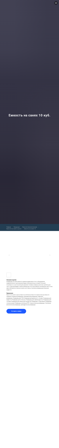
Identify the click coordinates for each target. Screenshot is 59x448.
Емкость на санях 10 (30, 229)
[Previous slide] (9, 255)
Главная (8, 227)
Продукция (17, 227)
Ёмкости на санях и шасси (13, 229)
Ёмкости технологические (29, 227)
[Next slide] (50, 255)
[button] (16, 311)
